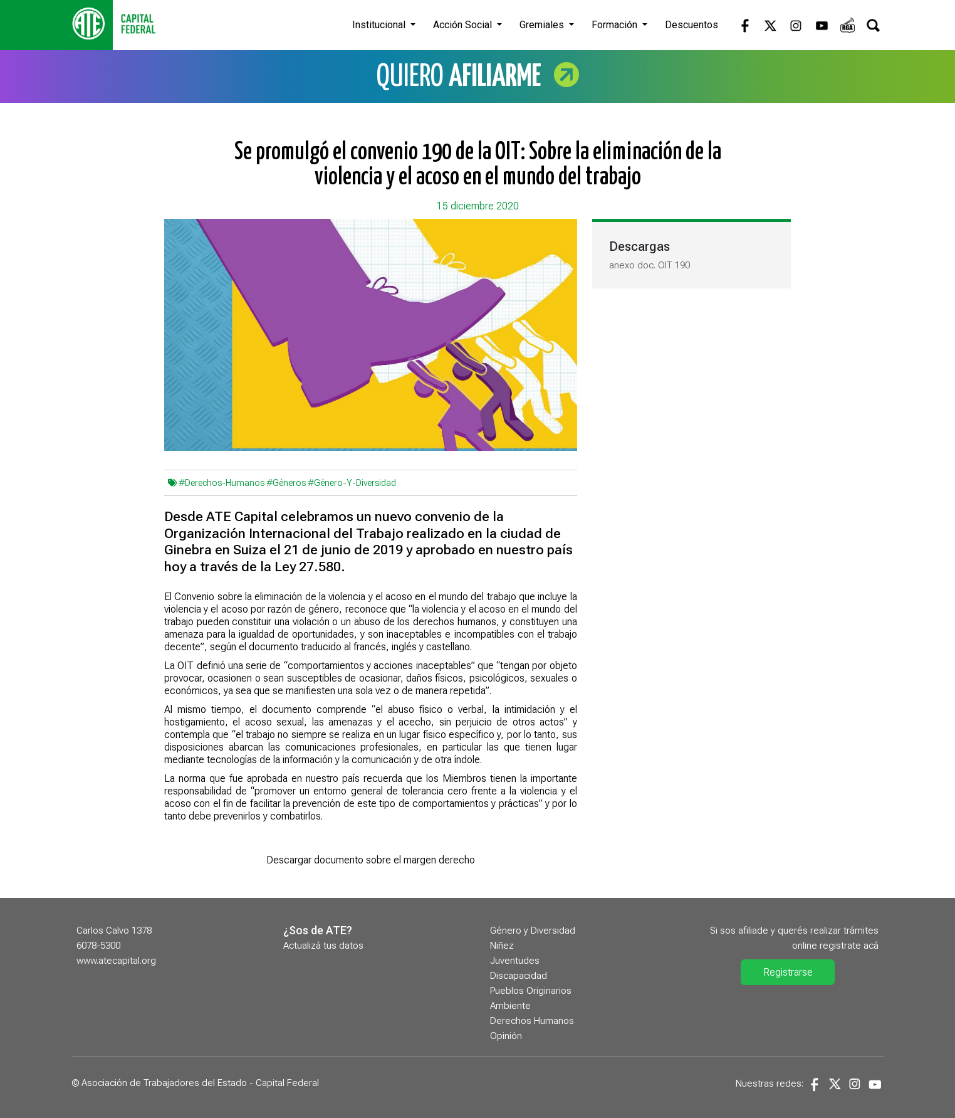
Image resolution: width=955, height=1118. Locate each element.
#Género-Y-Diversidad (352, 482)
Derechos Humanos (532, 1020)
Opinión (506, 1036)
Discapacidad (518, 975)
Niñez (502, 945)
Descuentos (691, 25)
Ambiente (510, 1005)
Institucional (380, 25)
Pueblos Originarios (530, 990)
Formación (616, 25)
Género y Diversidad (532, 930)
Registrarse (788, 972)
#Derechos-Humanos (221, 482)
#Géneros (286, 482)
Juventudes (515, 960)
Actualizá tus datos (323, 945)
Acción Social (463, 25)
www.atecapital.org (116, 960)
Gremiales (542, 25)
